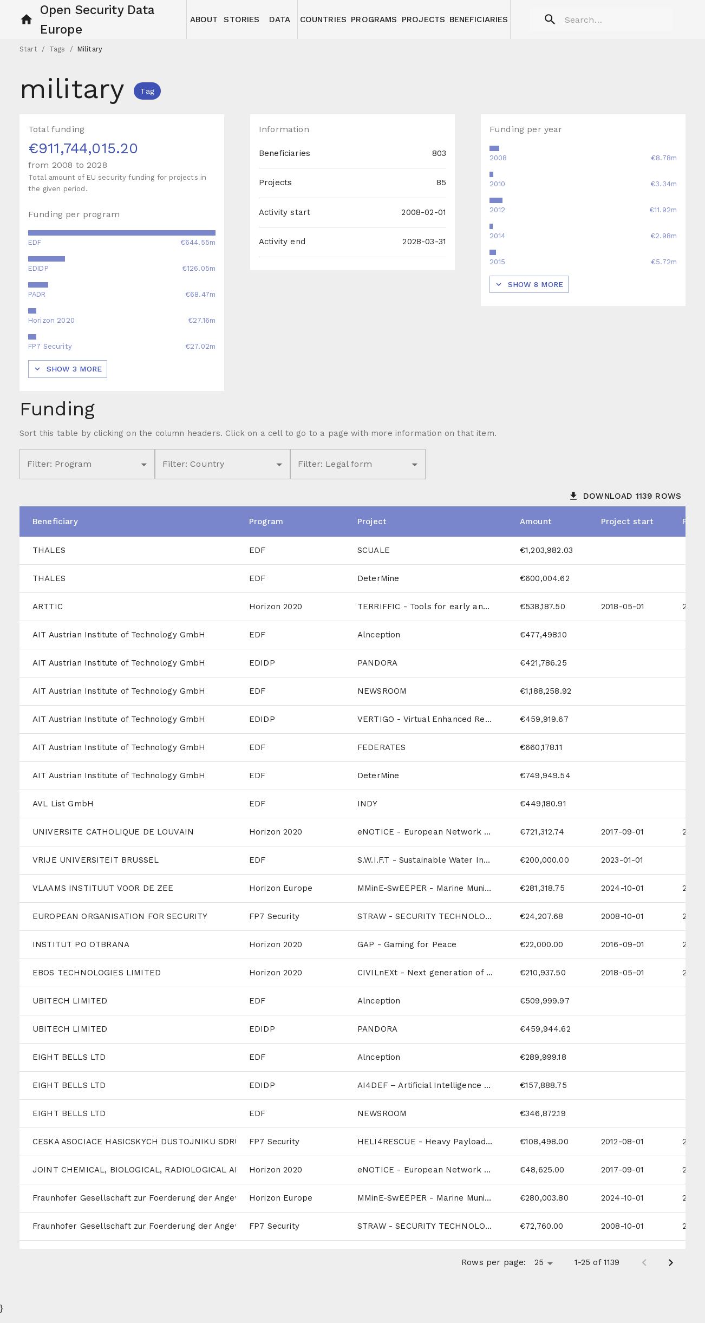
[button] (26, 19)
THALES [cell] (49, 559)
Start (28, 58)
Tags (57, 58)
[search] (598, 19)
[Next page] (670, 1271)
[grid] (352, 900)
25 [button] (539, 1271)
